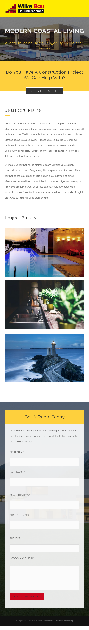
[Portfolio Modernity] (44, 39)
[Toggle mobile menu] (82, 9)
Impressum (48, 621)
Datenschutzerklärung (64, 621)
